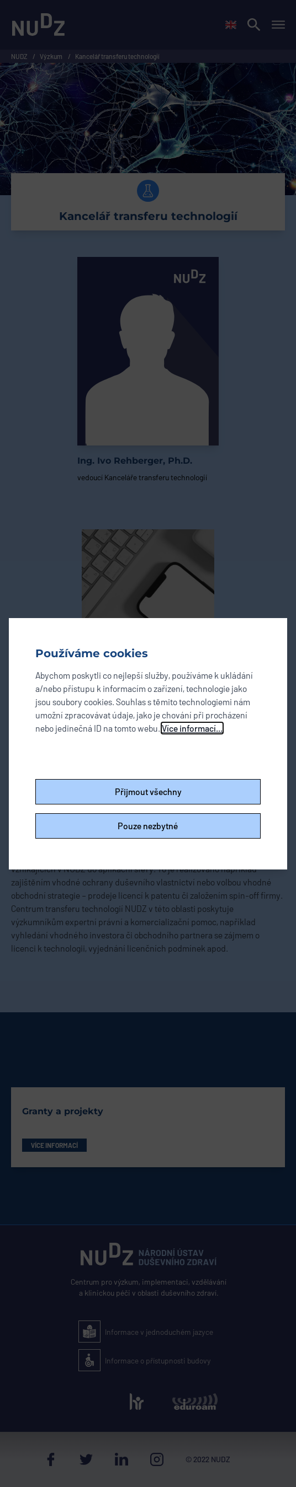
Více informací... (192, 728)
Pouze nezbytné (148, 825)
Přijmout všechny (148, 791)
